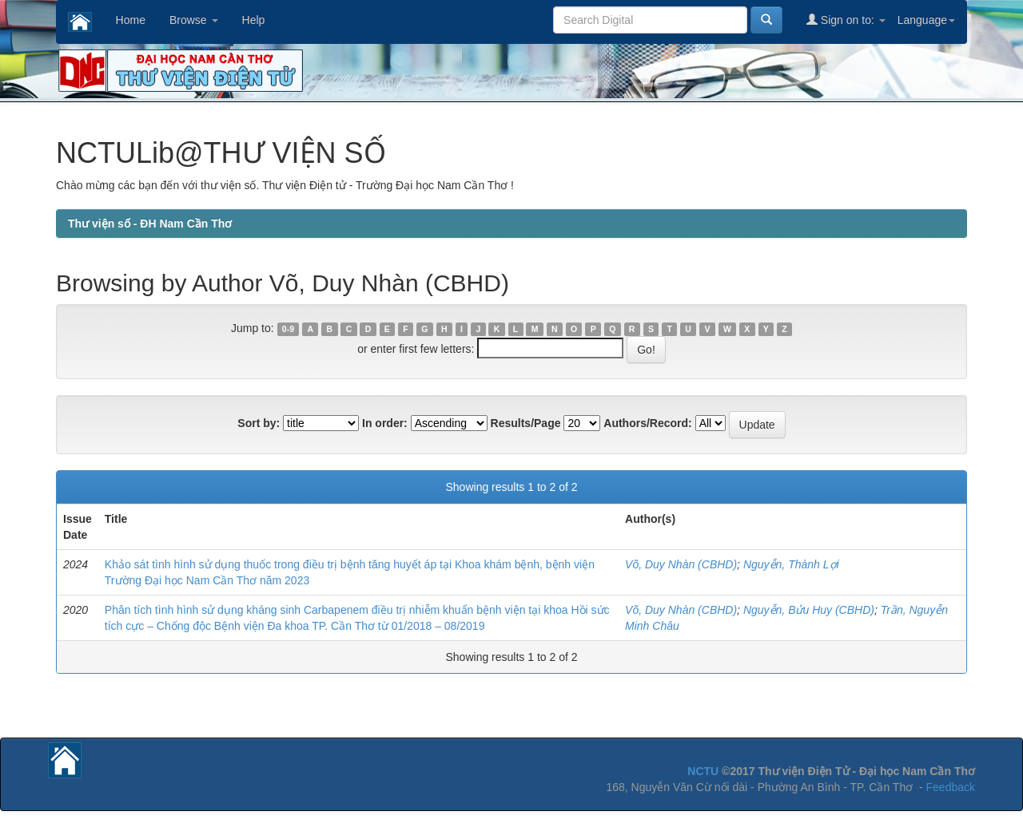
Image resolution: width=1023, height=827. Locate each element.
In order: (385, 423)
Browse (193, 20)
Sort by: (258, 423)
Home (130, 20)
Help (253, 20)
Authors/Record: (647, 423)
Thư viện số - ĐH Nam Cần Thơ (150, 223)
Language (926, 20)
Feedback (950, 787)
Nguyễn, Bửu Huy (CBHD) (808, 609)
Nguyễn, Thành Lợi (791, 564)
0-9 (288, 329)
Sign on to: (846, 19)
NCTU (702, 771)
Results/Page (526, 423)
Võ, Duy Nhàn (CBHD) (681, 564)
